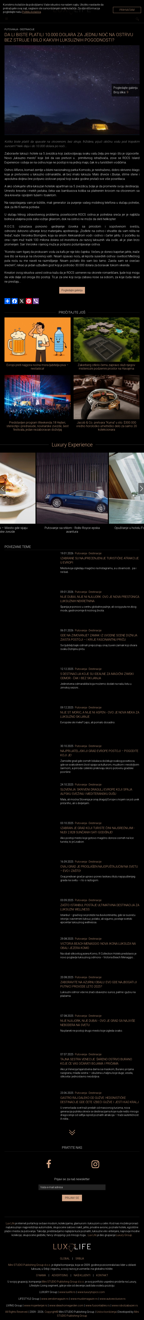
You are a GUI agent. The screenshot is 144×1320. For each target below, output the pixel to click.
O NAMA (41, 1275)
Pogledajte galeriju (72, 290)
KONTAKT (102, 1275)
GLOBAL (65, 1258)
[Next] (141, 488)
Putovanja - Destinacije (88, 553)
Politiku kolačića (31, 11)
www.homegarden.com (66, 1305)
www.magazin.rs (55, 1298)
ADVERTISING (60, 1275)
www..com (91, 1292)
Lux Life (10, 1223)
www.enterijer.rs (35, 1305)
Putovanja (11, 29)
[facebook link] (48, 1164)
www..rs (67, 1292)
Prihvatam (127, 9)
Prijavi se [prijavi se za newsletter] (72, 1198)
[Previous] (3, 488)
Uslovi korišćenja (106, 1311)
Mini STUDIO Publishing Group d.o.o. (29, 1264)
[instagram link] (95, 1164)
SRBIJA (79, 1258)
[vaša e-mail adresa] (72, 1187)
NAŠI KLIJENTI (82, 1275)
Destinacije (27, 29)
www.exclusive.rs (113, 1298)
